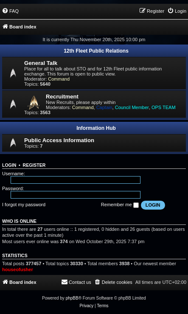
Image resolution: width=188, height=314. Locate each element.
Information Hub (96, 128)
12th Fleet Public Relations (96, 51)
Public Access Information (59, 140)
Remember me (120, 205)
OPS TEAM (164, 107)
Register (34, 165)
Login (9, 165)
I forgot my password (23, 204)
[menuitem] (10, 11)
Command (59, 78)
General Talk (40, 63)
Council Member (132, 107)
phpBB (72, 298)
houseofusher (17, 269)
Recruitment (62, 96)
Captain (104, 107)
